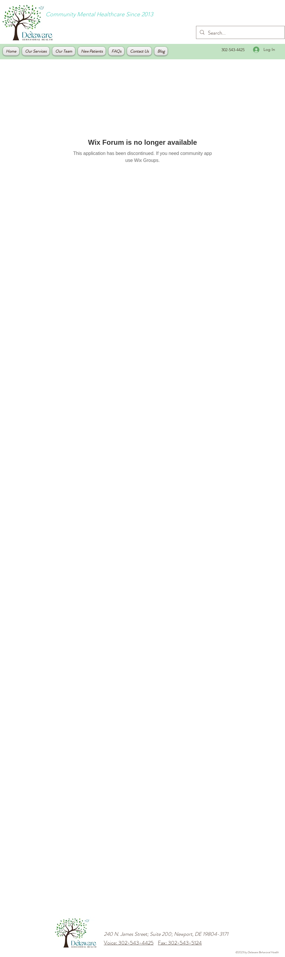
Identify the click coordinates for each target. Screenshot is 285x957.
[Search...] (240, 33)
